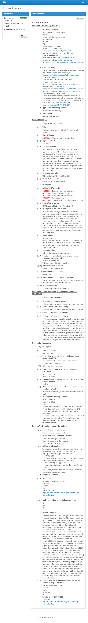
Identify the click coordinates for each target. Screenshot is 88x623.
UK (4, 2)
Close (81, 2)
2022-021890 (20, 29)
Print (80, 18)
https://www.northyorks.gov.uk (63, 58)
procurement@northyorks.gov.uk (59, 51)
